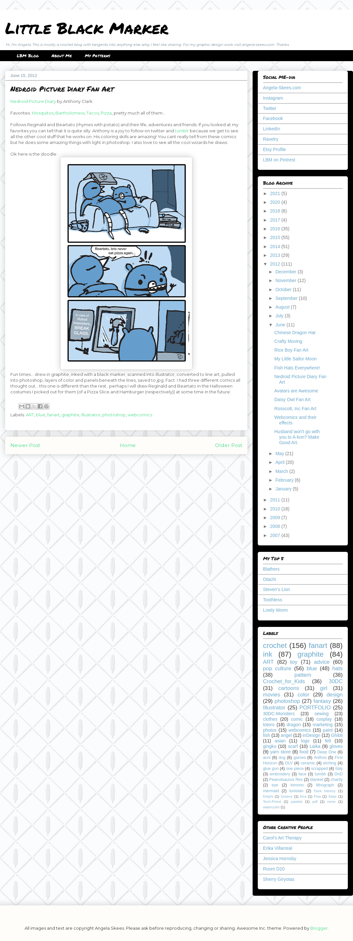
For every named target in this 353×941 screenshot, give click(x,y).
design (335, 695)
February (285, 480)
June (280, 324)
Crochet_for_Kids (284, 681)
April (280, 462)
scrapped (319, 768)
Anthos (320, 757)
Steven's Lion (276, 589)
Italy (339, 768)
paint (328, 730)
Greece (287, 796)
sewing (321, 713)
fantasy (322, 701)
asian (280, 740)
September (287, 298)
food (304, 751)
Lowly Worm (275, 610)
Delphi (268, 796)
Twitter (269, 108)
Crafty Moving (288, 341)
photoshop (114, 414)
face (302, 774)
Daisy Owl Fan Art (292, 399)
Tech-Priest (272, 802)
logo (305, 740)
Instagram (273, 98)
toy (293, 662)
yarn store (280, 751)
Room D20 (274, 868)
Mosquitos (42, 112)
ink (267, 654)
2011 (275, 499)
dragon (294, 724)
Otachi (269, 579)
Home (128, 445)
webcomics (140, 414)
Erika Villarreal (277, 848)
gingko (269, 746)
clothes (270, 719)
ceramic (308, 763)
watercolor (271, 807)
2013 (275, 255)
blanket (317, 779)
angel (286, 735)
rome (331, 802)
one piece (295, 768)
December (286, 271)
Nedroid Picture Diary (33, 101)
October (284, 289)
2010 (275, 508)
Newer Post (25, 445)
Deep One (326, 752)
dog (282, 757)
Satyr (332, 796)
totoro (269, 724)
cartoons (288, 688)
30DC (336, 681)
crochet (275, 645)
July (280, 315)
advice (322, 662)
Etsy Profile (274, 149)
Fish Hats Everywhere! (297, 367)
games (299, 757)
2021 (275, 193)
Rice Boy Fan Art (291, 350)
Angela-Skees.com (282, 87)
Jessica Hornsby (279, 858)
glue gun (271, 768)
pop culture (277, 668)
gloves (336, 746)
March (282, 471)
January (284, 488)
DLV (289, 763)
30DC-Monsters (279, 713)
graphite (70, 414)
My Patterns (97, 56)
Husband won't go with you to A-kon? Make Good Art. (297, 437)
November (286, 280)
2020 (275, 202)
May (280, 453)
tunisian (296, 791)
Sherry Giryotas (278, 879)
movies (271, 695)
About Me (61, 56)
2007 (275, 535)
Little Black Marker (86, 28)
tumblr (182, 130)
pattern (302, 675)
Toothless (272, 599)
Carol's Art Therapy (282, 837)
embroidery (280, 774)
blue (40, 414)
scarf (293, 746)
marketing (323, 724)
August (282, 307)
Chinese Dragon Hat (294, 332)
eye (275, 785)
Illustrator (90, 414)
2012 (275, 264)
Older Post (228, 445)
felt (328, 740)
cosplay (324, 719)
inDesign (311, 735)
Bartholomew (70, 112)
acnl (266, 757)
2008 (275, 526)
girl (323, 688)
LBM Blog (28, 56)
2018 (275, 210)
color (303, 695)
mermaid (271, 791)
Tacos (92, 112)
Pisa (317, 796)
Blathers (271, 569)
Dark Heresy (325, 791)
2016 (275, 228)
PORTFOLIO (315, 708)
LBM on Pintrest (279, 159)
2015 (275, 237)
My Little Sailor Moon (295, 358)
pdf (314, 802)
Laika (315, 746)
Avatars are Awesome (296, 390)
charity (337, 779)
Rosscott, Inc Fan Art (295, 408)
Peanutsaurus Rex (286, 779)
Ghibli (337, 735)
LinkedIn (271, 128)
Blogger (319, 928)
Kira (303, 796)
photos (270, 730)
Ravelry (270, 139)
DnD (339, 774)
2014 (275, 246)
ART (30, 414)
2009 (275, 517)
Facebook (273, 118)
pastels (296, 802)
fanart (53, 414)
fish (266, 735)
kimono (297, 785)
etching (329, 763)
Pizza (106, 112)
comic (297, 719)
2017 (275, 220)
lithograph (325, 785)
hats (337, 668)
